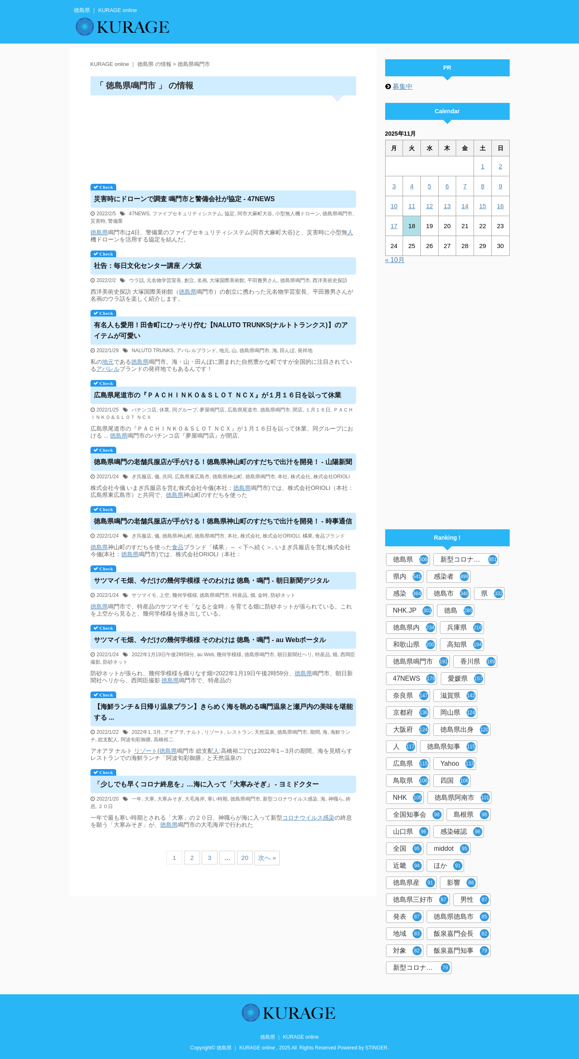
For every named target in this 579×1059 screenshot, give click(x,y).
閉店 (298, 410)
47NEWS (139, 214)
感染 (329, 817)
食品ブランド (330, 536)
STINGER (376, 1048)
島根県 (471, 814)
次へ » (267, 857)
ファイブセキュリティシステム (187, 214)
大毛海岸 (195, 799)
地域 (407, 933)
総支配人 (108, 740)
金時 (263, 595)
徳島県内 (414, 627)
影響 (461, 882)
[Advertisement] (223, 137)
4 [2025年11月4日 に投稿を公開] (411, 186)
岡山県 (458, 712)
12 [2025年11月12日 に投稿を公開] (429, 205)
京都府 (410, 712)
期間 (315, 732)
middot (451, 848)
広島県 (410, 763)
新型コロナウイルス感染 (290, 799)
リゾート (214, 732)
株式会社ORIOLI (331, 477)
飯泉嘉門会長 (461, 933)
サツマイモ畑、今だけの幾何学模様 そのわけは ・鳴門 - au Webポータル (210, 639)
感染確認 (461, 831)
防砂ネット (283, 595)
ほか (448, 865)
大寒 (149, 799)
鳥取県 (410, 780)
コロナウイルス (302, 817)
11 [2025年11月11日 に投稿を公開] (411, 205)
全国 (407, 848)
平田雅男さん (262, 280)
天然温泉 (264, 732)
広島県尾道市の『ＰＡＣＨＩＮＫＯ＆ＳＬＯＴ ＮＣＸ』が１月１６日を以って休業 (217, 395)
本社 (283, 477)
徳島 (458, 610)
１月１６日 (317, 410)
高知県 (464, 644)
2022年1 (141, 732)
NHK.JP (412, 610)
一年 (137, 799)
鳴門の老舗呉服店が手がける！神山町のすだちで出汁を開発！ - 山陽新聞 (223, 461)
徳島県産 (414, 882)
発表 (407, 916)
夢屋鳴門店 (212, 410)
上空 (164, 595)
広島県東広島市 (192, 477)
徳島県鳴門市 (337, 214)
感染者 (451, 576)
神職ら (335, 799)
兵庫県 (464, 627)
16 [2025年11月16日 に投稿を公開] (500, 205)
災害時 (97, 221)
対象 (407, 950)
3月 (157, 732)
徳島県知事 (451, 746)
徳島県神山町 (227, 477)
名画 (202, 280)
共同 (167, 477)
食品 (177, 547)
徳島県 (99, 232)
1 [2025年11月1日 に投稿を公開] (482, 166)
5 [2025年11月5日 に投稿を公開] (429, 186)
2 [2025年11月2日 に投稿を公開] (500, 166)
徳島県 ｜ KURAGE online (289, 1037)
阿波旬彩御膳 (136, 740)
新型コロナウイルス (469, 559)
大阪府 (410, 729)
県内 (407, 576)
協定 (230, 214)
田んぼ (287, 350)
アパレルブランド (196, 350)
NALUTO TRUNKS (152, 350)
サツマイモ (144, 595)
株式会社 (300, 477)
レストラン (239, 732)
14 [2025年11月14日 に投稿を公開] (465, 205)
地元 (224, 350)
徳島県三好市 (420, 899)
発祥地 (305, 350)
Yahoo (457, 763)
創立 (189, 280)
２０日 (105, 806)
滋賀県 (458, 695)
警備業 (115, 221)
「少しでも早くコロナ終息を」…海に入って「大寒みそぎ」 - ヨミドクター (206, 784)
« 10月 (395, 259)
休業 (164, 410)
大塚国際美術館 (227, 280)
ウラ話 (136, 280)
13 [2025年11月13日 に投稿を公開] (447, 205)
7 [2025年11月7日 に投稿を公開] (465, 186)
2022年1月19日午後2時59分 (163, 654)
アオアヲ (174, 732)
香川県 (478, 661)
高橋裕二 (163, 740)
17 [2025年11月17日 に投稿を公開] (394, 225)
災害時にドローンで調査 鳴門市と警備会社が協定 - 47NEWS (184, 198)
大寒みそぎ (169, 799)
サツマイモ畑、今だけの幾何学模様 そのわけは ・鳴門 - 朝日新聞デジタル (211, 580)
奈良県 (410, 695)
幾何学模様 (184, 595)
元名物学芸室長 (164, 280)
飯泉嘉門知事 (461, 950)
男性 (474, 899)
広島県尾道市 (242, 410)
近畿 (407, 865)
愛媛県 (465, 678)
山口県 (410, 831)
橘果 (308, 536)
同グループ (184, 410)
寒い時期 (217, 799)
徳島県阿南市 (462, 797)
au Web (205, 654)
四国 (454, 780)
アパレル (108, 368)
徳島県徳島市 (461, 916)
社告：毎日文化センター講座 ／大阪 (148, 265)
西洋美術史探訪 (330, 280)
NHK (408, 797)
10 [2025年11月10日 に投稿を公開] (394, 205)
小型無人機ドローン (297, 214)
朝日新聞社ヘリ (294, 654)
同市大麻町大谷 (254, 214)
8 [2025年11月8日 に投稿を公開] (482, 186)
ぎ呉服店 (141, 477)
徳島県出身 (464, 729)
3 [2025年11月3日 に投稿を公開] (394, 186)
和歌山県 (414, 644)
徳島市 (451, 593)
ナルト (193, 732)
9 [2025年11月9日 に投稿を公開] (500, 186)
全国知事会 (417, 814)
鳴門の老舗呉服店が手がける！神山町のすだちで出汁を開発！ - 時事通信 (223, 521)
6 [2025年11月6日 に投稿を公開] (447, 186)
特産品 (239, 595)
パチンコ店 (144, 410)
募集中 (403, 86)
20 (245, 857)
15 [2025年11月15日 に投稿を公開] (482, 205)
